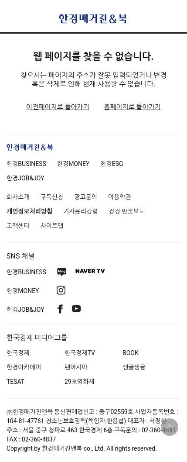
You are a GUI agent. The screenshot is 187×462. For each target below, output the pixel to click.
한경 (26, 163)
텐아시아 (76, 367)
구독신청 (52, 196)
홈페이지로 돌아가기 (132, 107)
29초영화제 (79, 381)
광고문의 (85, 196)
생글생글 (134, 367)
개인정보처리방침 (29, 211)
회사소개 (18, 196)
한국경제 (18, 352)
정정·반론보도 (127, 211)
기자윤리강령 (80, 211)
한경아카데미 (24, 367)
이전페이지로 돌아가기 (57, 107)
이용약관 (119, 196)
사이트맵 (52, 225)
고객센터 (18, 225)
